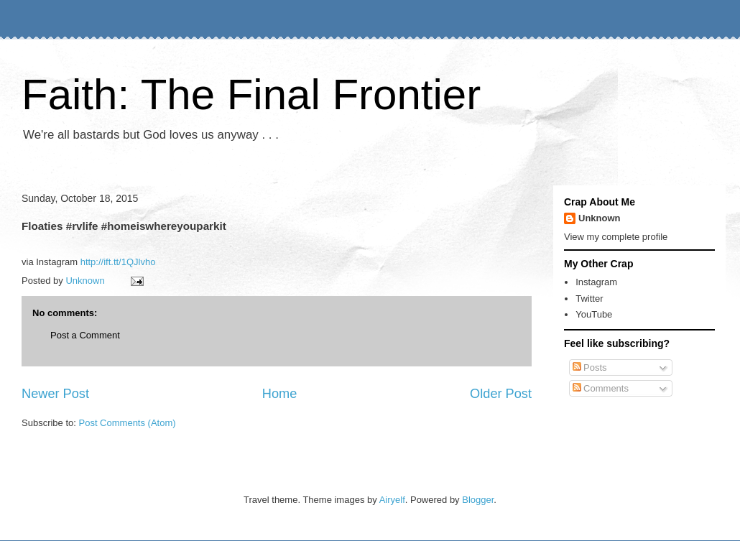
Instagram (596, 282)
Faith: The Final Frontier (251, 94)
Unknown (599, 218)
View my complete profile (615, 236)
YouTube (593, 314)
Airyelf (392, 499)
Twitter (589, 298)
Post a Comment (85, 335)
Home (279, 394)
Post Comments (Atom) (127, 422)
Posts (590, 367)
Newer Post (55, 394)
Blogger (478, 499)
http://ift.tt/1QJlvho (118, 261)
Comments (601, 388)
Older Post (501, 394)
